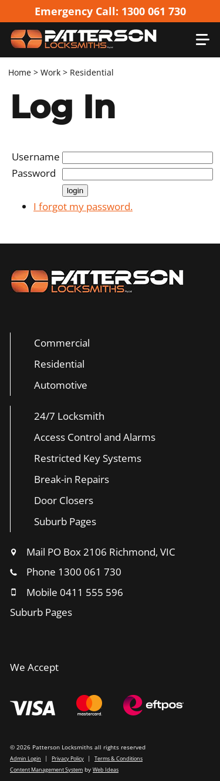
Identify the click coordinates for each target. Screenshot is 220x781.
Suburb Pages (65, 521)
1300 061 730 (89, 571)
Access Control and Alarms (94, 437)
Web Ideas (106, 769)
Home (19, 72)
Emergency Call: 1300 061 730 (110, 11)
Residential (92, 72)
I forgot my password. (83, 206)
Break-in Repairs (71, 479)
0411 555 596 (91, 592)
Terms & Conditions (118, 758)
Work (50, 72)
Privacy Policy (68, 758)
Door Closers (63, 500)
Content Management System (46, 769)
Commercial (62, 343)
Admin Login (25, 758)
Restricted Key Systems (87, 458)
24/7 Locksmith (69, 416)
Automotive (60, 385)
